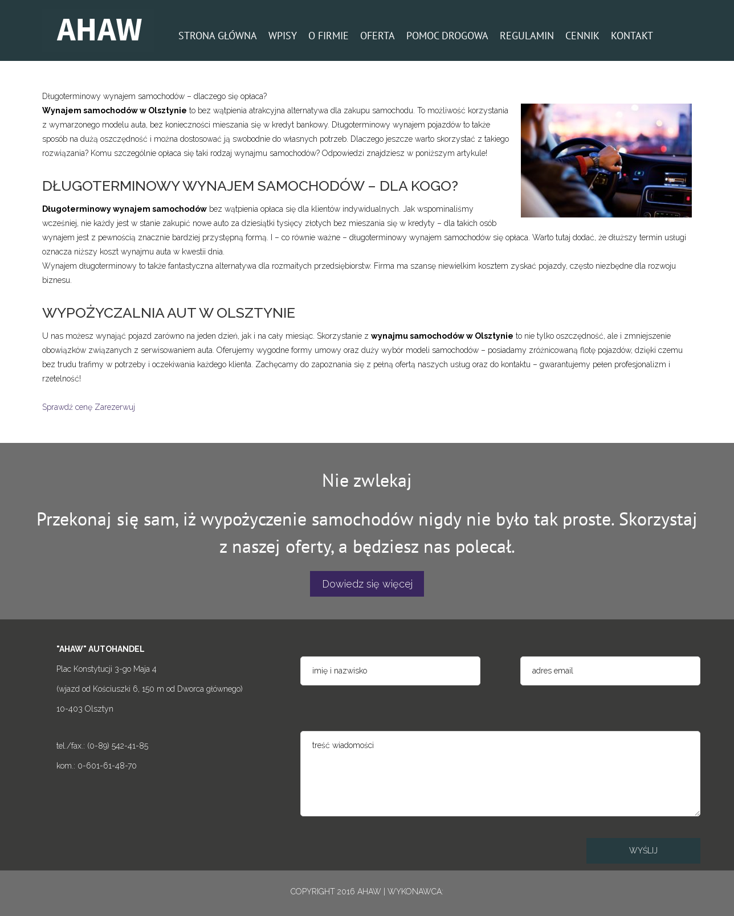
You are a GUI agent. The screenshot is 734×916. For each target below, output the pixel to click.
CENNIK (582, 35)
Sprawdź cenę (67, 407)
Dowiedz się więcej (367, 584)
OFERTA (377, 35)
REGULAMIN (527, 35)
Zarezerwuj (115, 407)
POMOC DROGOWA (447, 35)
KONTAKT (632, 35)
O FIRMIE (328, 35)
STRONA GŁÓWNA (217, 35)
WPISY (282, 35)
